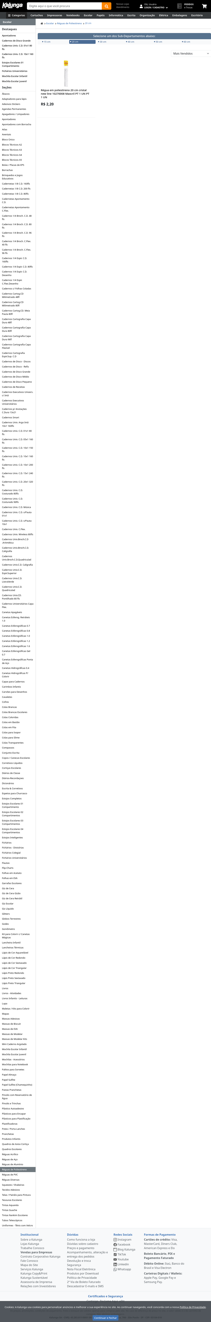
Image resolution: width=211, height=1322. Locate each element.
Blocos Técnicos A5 (12, 159)
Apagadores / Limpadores (15, 114)
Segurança (74, 1265)
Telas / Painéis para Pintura (16, 1194)
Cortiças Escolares (11, 768)
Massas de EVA (10, 1028)
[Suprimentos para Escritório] (197, 15)
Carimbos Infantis (11, 686)
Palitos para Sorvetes (13, 1069)
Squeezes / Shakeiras (13, 1184)
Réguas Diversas (10, 1179)
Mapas (5, 1013)
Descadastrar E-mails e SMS (85, 1286)
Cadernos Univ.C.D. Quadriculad (12, 588)
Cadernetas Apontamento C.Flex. (15, 209)
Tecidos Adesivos (11, 1189)
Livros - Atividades (11, 993)
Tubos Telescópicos (12, 1220)
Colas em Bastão (10, 722)
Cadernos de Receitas (13, 386)
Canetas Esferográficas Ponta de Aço (17, 661)
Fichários (7, 842)
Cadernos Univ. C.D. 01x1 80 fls (17, 47)
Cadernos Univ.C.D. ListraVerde (12, 580)
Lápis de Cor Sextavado (14, 962)
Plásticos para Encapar (14, 1113)
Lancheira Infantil (11, 942)
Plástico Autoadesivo (13, 1108)
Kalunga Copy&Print (34, 1273)
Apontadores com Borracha (16, 124)
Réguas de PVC (10, 1174)
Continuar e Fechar (105, 1318)
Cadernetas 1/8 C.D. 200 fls (16, 188)
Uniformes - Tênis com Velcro (17, 1225)
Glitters (6, 913)
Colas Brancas (9, 707)
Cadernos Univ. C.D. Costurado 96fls (12, 500)
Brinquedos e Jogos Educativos (12, 177)
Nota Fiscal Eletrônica (81, 1269)
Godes (5, 923)
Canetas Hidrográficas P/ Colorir (15, 675)
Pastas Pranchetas (11, 1089)
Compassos (8, 747)
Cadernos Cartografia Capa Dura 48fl (16, 320)
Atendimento (122, 7)
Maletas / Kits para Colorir (15, 1008)
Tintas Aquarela (10, 1205)
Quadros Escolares (12, 1149)
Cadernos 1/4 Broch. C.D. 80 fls (17, 226)
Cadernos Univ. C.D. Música (16, 507)
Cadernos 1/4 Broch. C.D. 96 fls (17, 234)
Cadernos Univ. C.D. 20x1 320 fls (17, 483)
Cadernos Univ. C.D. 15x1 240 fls (17, 475)
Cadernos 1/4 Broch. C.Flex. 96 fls (16, 251)
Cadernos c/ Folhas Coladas (16, 288)
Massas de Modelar (12, 1034)
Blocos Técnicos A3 (12, 149)
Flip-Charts (7, 867)
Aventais (6, 134)
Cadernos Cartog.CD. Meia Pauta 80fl (16, 312)
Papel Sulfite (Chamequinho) (17, 1084)
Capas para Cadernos (13, 681)
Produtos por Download (83, 1273)
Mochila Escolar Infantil (14, 76)
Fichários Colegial (11, 852)
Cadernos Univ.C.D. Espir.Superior (12, 571)
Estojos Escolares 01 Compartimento (13, 64)
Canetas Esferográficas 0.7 (16, 625)
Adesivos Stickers (11, 104)
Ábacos (6, 93)
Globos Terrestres (11, 918)
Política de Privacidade (82, 1278)
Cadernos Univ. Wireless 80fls (17, 534)
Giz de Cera (8, 888)
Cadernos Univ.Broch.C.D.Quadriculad (16, 558)
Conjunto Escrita (10, 752)
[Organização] (147, 15)
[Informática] (116, 15)
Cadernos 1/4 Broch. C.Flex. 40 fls (16, 243)
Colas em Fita (9, 727)
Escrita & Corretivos (12, 788)
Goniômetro (8, 929)
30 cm (102, 41)
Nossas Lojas (122, 3)
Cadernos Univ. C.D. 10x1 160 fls (17, 55)
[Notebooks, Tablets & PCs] (73, 15)
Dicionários (8, 783)
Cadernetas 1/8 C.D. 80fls (15, 193)
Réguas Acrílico (10, 1154)
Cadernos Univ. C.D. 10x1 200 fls (17, 466)
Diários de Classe (11, 773)
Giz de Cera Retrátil (12, 898)
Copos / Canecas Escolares (16, 757)
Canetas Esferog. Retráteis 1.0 (16, 619)
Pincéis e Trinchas (11, 1103)
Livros (5, 988)
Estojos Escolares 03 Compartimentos (12, 822)
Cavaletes (7, 697)
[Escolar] (88, 15)
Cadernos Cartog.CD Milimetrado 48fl (13, 295)
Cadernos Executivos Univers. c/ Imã (17, 393)
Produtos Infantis (11, 1138)
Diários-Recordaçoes (13, 778)
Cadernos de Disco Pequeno (17, 381)
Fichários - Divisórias (13, 847)
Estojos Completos (12, 798)
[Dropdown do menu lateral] (18, 22)
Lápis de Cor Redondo (13, 957)
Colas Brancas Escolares (14, 712)
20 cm (88, 23)
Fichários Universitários (14, 71)
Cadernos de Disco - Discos (16, 361)
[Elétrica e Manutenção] (163, 15)
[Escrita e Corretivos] (131, 15)
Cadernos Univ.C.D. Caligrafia (17, 564)
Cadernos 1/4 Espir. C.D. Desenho (14, 273)
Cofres (5, 701)
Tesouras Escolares (12, 1200)
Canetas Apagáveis (12, 612)
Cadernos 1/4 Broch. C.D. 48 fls (17, 217)
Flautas (6, 863)
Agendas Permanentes (14, 109)
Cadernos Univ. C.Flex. (13, 529)
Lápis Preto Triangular (13, 983)
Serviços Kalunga (32, 1269)
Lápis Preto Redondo (13, 973)
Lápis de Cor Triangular (14, 968)
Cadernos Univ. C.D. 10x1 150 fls (17, 449)
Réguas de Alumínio (12, 1164)
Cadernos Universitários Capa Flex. (17, 605)
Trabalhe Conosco (32, 1248)
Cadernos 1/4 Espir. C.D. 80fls (17, 266)
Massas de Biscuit (11, 1023)
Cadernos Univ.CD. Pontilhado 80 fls (11, 597)
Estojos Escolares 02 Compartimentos (12, 813)
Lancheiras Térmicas (12, 947)
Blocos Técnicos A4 (12, 154)
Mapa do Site (29, 1265)
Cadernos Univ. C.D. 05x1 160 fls (17, 441)
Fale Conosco (29, 1261)
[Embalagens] (179, 15)
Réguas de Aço (10, 1159)
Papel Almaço (9, 1074)
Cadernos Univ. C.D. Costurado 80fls (12, 492)
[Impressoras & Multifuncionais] (54, 15)
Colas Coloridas (10, 717)
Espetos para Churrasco (14, 793)
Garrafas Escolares (12, 883)
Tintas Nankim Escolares (15, 1215)
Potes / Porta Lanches (13, 1128)
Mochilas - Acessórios (13, 1059)
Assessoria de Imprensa (36, 1282)
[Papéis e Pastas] (101, 15)
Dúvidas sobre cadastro (82, 1244)
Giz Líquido (8, 908)
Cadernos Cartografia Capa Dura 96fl (16, 337)
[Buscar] (106, 6)
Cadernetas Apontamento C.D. (15, 200)
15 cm (46, 41)
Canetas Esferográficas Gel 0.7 (16, 652)
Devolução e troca (79, 1261)
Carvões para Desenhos (14, 691)
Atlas (4, 129)
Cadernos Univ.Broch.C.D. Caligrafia (15, 549)
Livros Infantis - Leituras (14, 998)
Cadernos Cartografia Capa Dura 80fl (16, 329)
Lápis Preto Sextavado (13, 978)
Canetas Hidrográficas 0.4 (15, 668)
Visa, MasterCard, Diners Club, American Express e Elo (160, 1244)
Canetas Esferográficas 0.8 (16, 630)
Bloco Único (8, 139)
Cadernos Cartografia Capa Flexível (16, 346)
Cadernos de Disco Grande (16, 40)
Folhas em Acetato (11, 873)
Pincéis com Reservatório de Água (17, 1096)
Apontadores (9, 35)
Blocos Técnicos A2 (12, 144)
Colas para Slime (10, 737)
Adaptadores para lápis (14, 98)
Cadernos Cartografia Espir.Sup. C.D (13, 354)
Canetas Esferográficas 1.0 (16, 635)
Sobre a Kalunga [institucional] (31, 1239)
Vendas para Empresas (36, 1252)
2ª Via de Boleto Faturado (84, 1282)
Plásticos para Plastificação (16, 1118)
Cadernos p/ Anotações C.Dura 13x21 (14, 410)
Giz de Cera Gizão (11, 893)
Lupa (4, 1003)
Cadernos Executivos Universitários (13, 402)
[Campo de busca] (64, 6)
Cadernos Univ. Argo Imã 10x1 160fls (15, 424)
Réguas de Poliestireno (14, 1169)
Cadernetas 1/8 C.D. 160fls (16, 183)
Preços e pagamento (80, 1248)
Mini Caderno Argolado (14, 1044)
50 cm (158, 41)
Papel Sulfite (8, 1079)
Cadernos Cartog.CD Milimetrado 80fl (13, 304)
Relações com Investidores (38, 1286)
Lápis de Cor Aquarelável (15, 952)
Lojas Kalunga (30, 1244)
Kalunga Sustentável (34, 1278)
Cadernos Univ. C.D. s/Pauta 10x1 (17, 522)
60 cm (186, 41)
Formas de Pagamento (160, 1235)
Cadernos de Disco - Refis (15, 366)
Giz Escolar (7, 903)
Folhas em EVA (9, 878)
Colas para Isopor (11, 732)
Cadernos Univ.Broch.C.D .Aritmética (15, 541)
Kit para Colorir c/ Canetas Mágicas (16, 935)
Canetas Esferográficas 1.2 (16, 641)
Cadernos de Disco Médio (15, 376)
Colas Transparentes (13, 742)
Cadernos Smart (10, 417)
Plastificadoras (9, 1123)
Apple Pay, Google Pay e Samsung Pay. (163, 1278)
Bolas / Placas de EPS (13, 165)
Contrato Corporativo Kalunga (40, 1256)
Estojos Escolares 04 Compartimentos (12, 830)
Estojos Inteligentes (12, 837)
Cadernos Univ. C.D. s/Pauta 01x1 (17, 514)
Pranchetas (8, 1134)
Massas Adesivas (11, 1018)
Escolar (50, 23)
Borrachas (7, 170)
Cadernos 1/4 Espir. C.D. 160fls (14, 260)
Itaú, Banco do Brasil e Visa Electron (164, 1266)
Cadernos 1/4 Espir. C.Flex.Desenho (12, 281)
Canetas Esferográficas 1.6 (16, 646)
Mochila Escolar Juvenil (14, 81)
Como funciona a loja (81, 1239)
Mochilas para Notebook (15, 1064)
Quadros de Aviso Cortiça (15, 1144)
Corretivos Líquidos (12, 763)
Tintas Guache (9, 1210)
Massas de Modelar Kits (14, 1039)
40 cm (130, 41)
